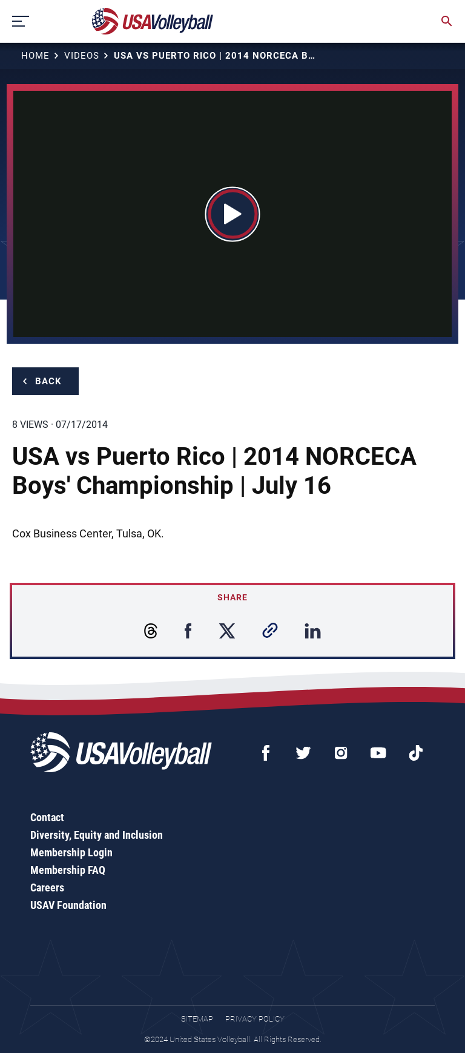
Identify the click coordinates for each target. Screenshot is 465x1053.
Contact (47, 817)
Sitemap (197, 1018)
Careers (47, 887)
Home (35, 55)
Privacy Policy (255, 1018)
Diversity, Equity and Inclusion (96, 834)
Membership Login (71, 852)
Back (48, 381)
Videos (81, 55)
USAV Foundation (68, 905)
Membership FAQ (67, 870)
